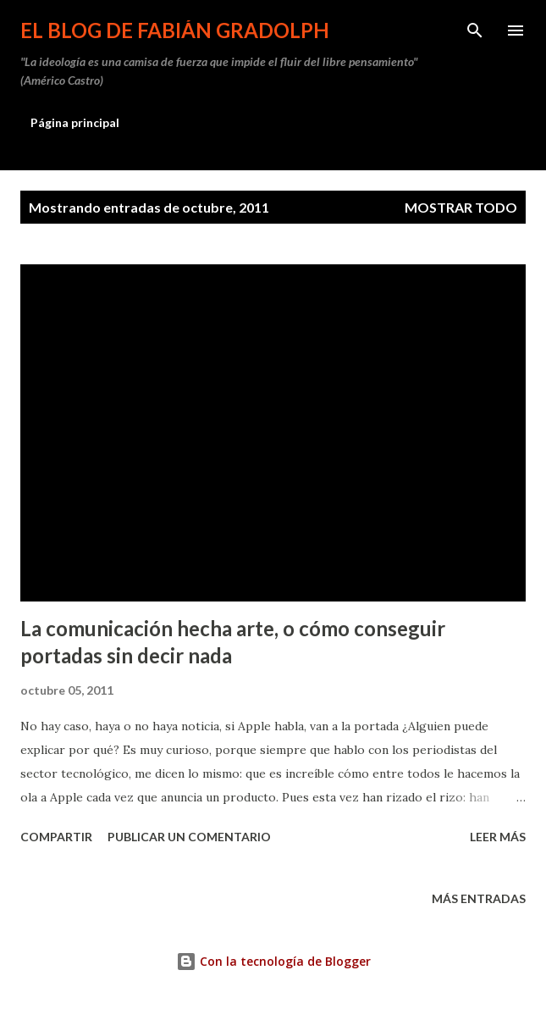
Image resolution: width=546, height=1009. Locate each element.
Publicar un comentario (189, 836)
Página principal (74, 122)
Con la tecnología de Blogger (273, 961)
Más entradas (479, 898)
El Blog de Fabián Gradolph (174, 30)
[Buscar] (475, 30)
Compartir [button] (56, 836)
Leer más (498, 836)
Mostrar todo (461, 207)
